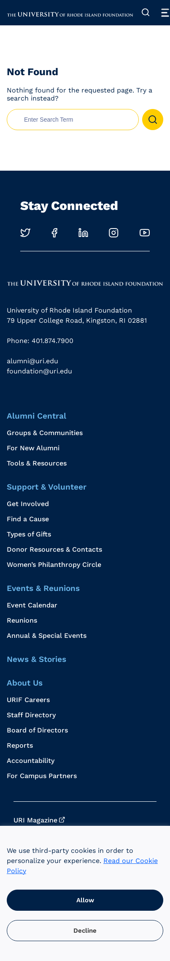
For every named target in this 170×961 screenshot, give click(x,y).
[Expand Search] (145, 12)
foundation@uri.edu (39, 371)
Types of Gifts (29, 534)
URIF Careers (28, 700)
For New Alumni (33, 448)
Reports (20, 745)
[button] (152, 119)
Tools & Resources (37, 463)
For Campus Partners (42, 776)
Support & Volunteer (46, 487)
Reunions (22, 620)
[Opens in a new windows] (25, 232)
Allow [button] (85, 900)
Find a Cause (28, 519)
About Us (25, 683)
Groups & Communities (45, 433)
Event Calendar (32, 605)
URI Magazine (35, 820)
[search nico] (73, 119)
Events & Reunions (43, 588)
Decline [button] (85, 930)
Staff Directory (31, 715)
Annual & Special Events (46, 636)
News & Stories (36, 659)
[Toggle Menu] (165, 13)
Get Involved (28, 504)
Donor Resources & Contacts (54, 549)
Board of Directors (37, 730)
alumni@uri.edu (32, 361)
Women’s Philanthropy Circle (54, 565)
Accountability (30, 761)
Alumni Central (36, 416)
